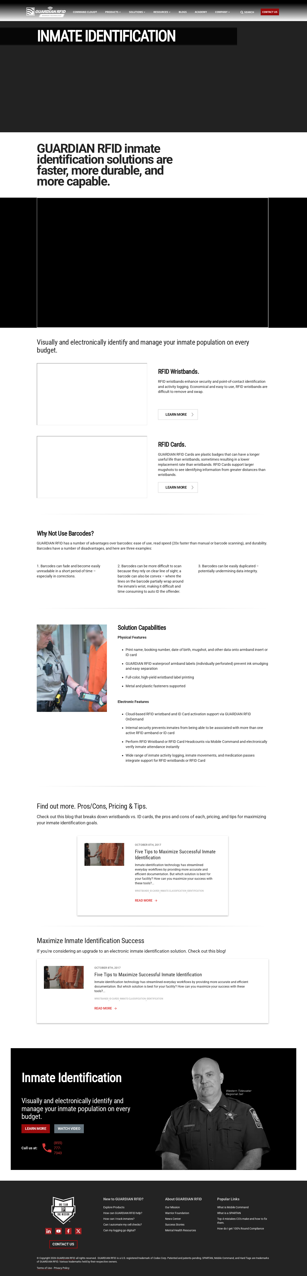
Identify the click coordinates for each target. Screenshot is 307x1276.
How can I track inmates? (119, 1218)
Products (113, 12)
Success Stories (174, 1224)
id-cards (155, 890)
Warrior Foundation (177, 1213)
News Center (173, 1218)
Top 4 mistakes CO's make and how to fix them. (242, 1220)
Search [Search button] (247, 12)
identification (195, 890)
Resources (161, 12)
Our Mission (172, 1207)
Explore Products (113, 1207)
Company (222, 12)
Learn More (35, 1128)
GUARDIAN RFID (66, 1258)
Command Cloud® (85, 12)
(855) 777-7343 (51, 1148)
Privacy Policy (61, 1267)
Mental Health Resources (180, 1230)
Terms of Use (44, 1267)
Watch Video (69, 1128)
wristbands (142, 890)
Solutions (137, 12)
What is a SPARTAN (229, 1213)
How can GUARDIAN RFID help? (122, 1213)
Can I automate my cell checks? (122, 1224)
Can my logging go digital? (119, 1230)
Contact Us (269, 12)
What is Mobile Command (233, 1207)
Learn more (176, 414)
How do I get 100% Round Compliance (240, 1228)
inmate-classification (173, 890)
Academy (201, 12)
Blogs (183, 12)
